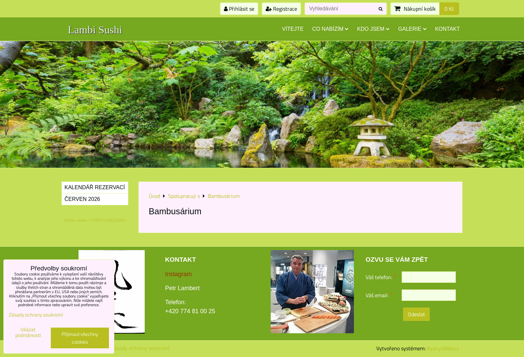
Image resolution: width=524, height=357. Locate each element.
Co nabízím (330, 29)
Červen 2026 (82, 199)
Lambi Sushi (95, 30)
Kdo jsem (373, 29)
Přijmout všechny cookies (79, 338)
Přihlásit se (239, 9)
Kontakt (447, 29)
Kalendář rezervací (94, 187)
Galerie (412, 29)
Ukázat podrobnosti (28, 332)
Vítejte (292, 29)
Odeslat (416, 314)
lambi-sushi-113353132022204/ (94, 220)
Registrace (281, 9)
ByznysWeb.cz (443, 348)
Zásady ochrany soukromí (140, 348)
